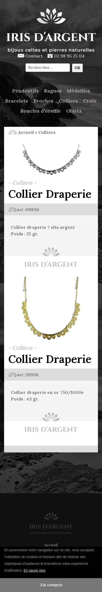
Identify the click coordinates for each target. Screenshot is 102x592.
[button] (47, 571)
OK (77, 67)
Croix (90, 101)
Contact (30, 55)
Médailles (78, 91)
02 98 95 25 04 (66, 55)
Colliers (68, 101)
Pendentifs (25, 91)
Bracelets (16, 101)
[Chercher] (48, 67)
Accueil (21, 132)
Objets (74, 111)
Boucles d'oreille (40, 111)
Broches (43, 101)
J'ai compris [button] (51, 585)
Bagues (52, 91)
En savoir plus (34, 570)
